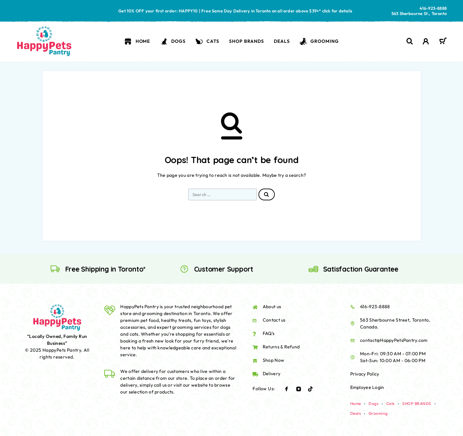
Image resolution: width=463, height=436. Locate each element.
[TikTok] (310, 389)
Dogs (173, 41)
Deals (282, 41)
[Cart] (443, 42)
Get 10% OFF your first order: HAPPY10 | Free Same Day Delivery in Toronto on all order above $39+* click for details (235, 10)
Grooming (319, 41)
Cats (207, 41)
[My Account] (426, 41)
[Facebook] (286, 389)
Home (137, 41)
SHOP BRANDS (246, 41)
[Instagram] (299, 389)
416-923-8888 (433, 8)
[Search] (410, 41)
